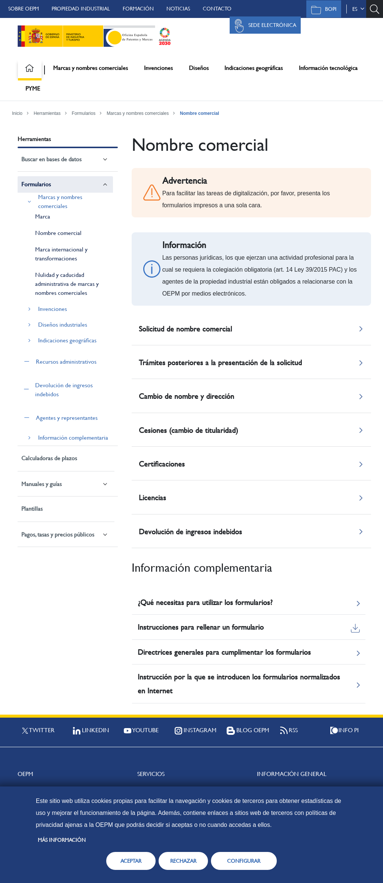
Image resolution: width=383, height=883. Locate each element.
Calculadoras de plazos (49, 458)
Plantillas (32, 508)
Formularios (83, 113)
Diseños (199, 67)
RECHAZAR (183, 861)
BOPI (322, 10)
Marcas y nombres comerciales (90, 67)
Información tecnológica (328, 67)
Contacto (217, 9)
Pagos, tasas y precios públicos (57, 534)
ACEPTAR (130, 861)
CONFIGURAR (243, 861)
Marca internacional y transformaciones (61, 254)
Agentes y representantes (67, 417)
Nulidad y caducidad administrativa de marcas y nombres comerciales (67, 283)
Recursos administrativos (66, 361)
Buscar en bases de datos (51, 159)
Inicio (17, 113)
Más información (62, 840)
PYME (32, 88)
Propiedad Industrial (81, 9)
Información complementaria (73, 437)
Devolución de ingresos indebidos (64, 390)
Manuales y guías (41, 484)
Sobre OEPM (23, 9)
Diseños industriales (62, 324)
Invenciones (158, 67)
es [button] (358, 9)
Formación (138, 9)
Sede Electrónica (263, 26)
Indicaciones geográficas (253, 67)
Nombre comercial (199, 113)
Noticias (178, 9)
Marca (42, 216)
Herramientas (47, 113)
